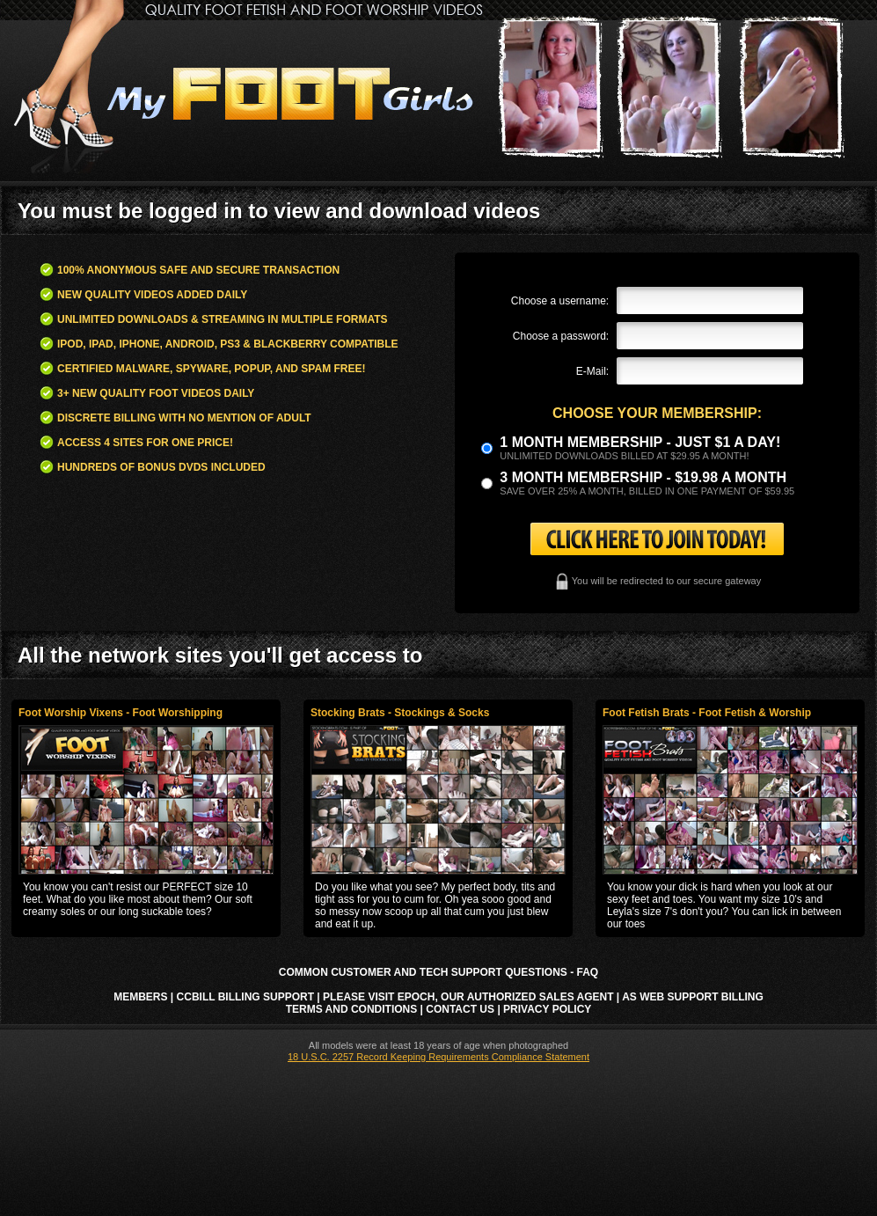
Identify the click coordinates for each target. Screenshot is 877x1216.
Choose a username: (560, 301)
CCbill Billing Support (245, 997)
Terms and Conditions (352, 1009)
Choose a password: (561, 336)
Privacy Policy (547, 1009)
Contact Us (460, 1009)
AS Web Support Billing (693, 997)
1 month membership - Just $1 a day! (640, 442)
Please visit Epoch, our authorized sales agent (468, 997)
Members (140, 997)
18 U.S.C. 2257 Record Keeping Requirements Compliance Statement (438, 1056)
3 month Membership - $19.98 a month (643, 477)
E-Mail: (592, 371)
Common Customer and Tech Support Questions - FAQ (438, 972)
